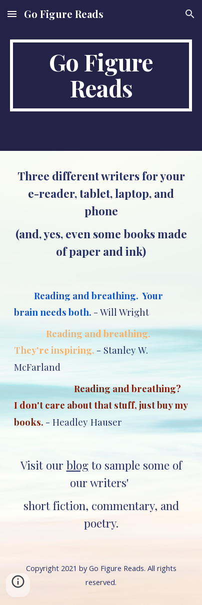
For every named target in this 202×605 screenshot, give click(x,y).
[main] (101, 75)
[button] (12, 13)
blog (77, 465)
